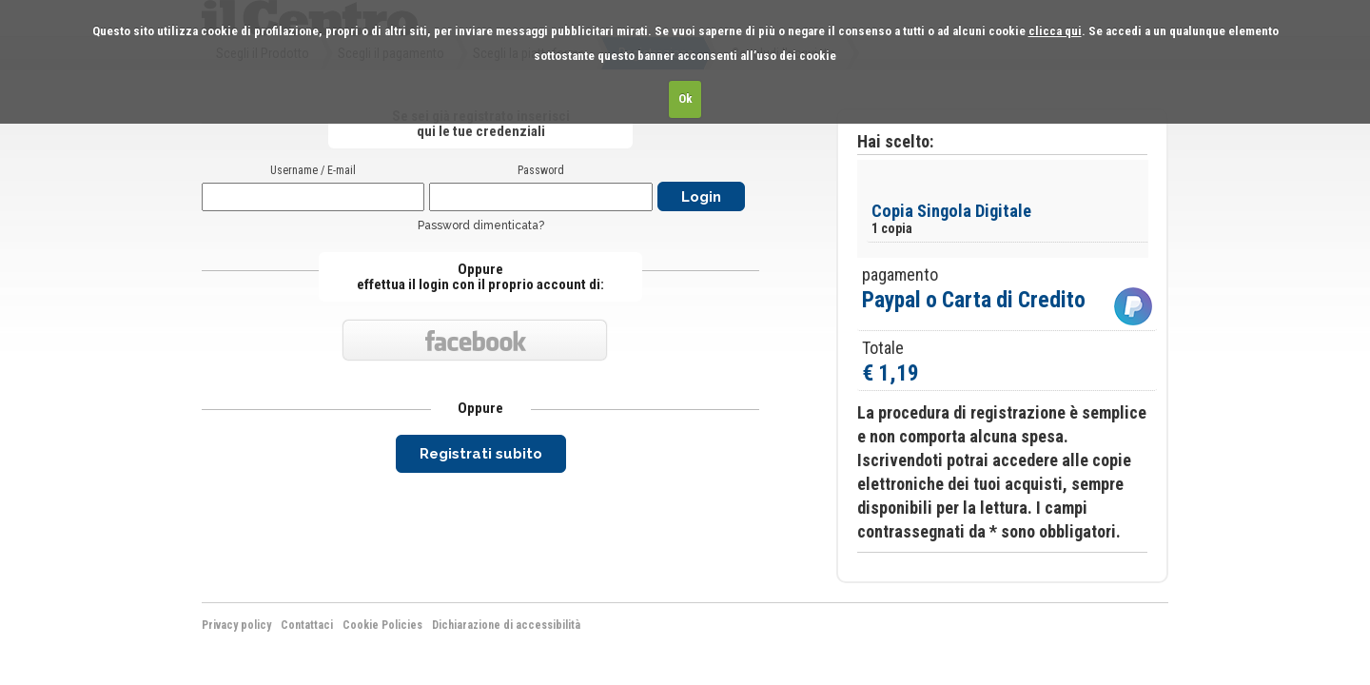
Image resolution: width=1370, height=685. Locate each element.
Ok (685, 98)
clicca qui (1055, 31)
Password (541, 170)
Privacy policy (236, 625)
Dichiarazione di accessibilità (506, 625)
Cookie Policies (382, 625)
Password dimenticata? (481, 225)
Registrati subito (481, 453)
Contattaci (307, 625)
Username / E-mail (313, 170)
